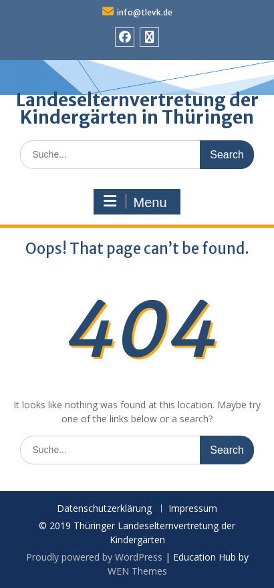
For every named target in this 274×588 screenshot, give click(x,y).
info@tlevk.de (144, 12)
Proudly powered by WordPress (94, 557)
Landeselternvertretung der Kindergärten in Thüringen (137, 108)
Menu (135, 202)
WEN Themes (137, 571)
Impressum (192, 508)
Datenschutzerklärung (104, 508)
